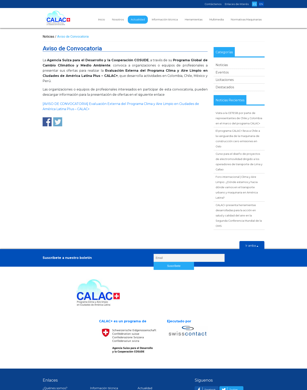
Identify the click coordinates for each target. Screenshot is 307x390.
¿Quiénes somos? (55, 346)
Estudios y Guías (105, 351)
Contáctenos (213, 4)
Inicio (101, 19)
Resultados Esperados (62, 357)
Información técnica (165, 19)
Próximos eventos (154, 357)
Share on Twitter (57, 121)
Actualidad (138, 19)
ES (254, 4)
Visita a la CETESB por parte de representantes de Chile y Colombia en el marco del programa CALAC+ (239, 118)
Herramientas (193, 19)
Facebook (206, 347)
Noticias (222, 65)
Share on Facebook (47, 121)
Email (204, 357)
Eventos (222, 72)
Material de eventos (108, 357)
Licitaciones (225, 80)
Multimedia (216, 19)
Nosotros (118, 19)
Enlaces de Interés (237, 4)
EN (261, 4)
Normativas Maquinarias (246, 19)
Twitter (229, 347)
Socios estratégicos (60, 351)
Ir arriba (251, 246)
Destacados (225, 87)
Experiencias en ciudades (64, 363)
